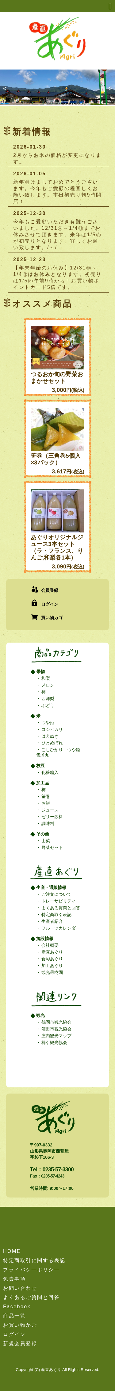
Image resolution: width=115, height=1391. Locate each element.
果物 (40, 671)
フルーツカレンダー (60, 928)
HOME (12, 1251)
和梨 (45, 678)
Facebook (17, 1306)
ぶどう (47, 705)
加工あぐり (51, 965)
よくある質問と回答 (60, 907)
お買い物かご (20, 1325)
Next (108, 92)
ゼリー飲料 (51, 816)
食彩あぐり (51, 958)
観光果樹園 (51, 972)
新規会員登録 (20, 1343)
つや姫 (47, 722)
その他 (42, 833)
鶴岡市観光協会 (56, 1022)
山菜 (45, 840)
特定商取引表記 (56, 914)
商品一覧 (14, 1315)
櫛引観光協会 (53, 1042)
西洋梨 (47, 698)
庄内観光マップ (56, 1035)
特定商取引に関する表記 (34, 1260)
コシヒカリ (51, 729)
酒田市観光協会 (56, 1028)
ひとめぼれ (51, 742)
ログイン (49, 604)
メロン (47, 685)
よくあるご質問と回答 (31, 1297)
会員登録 (49, 590)
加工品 (42, 782)
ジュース (49, 809)
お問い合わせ (20, 1288)
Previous (7, 92)
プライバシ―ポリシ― (31, 1269)
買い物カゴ (52, 617)
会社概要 (49, 945)
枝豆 (40, 765)
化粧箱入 (49, 772)
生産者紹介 (51, 921)
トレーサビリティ (58, 901)
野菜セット (51, 847)
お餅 (45, 803)
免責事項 (14, 1278)
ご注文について (56, 894)
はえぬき (49, 736)
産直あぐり (51, 952)
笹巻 (45, 796)
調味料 (47, 823)
